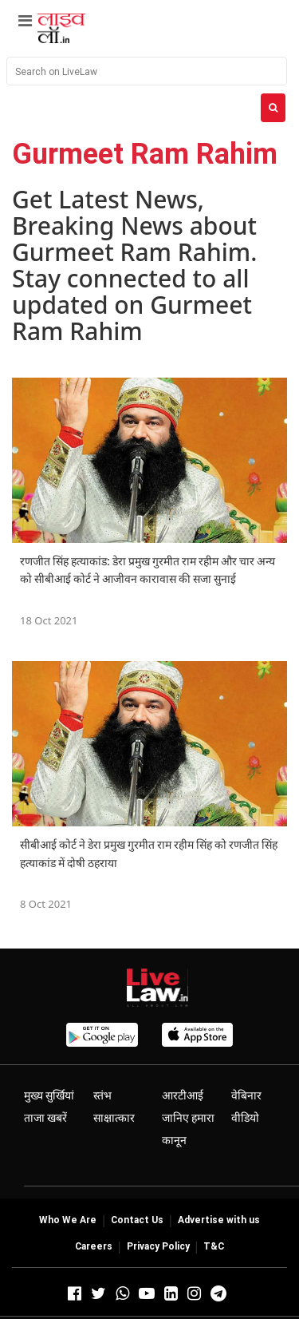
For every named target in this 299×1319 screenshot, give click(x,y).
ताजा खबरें (45, 1118)
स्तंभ (102, 1095)
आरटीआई (182, 1095)
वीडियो (245, 1118)
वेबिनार (246, 1095)
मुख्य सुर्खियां (49, 1095)
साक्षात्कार (114, 1118)
